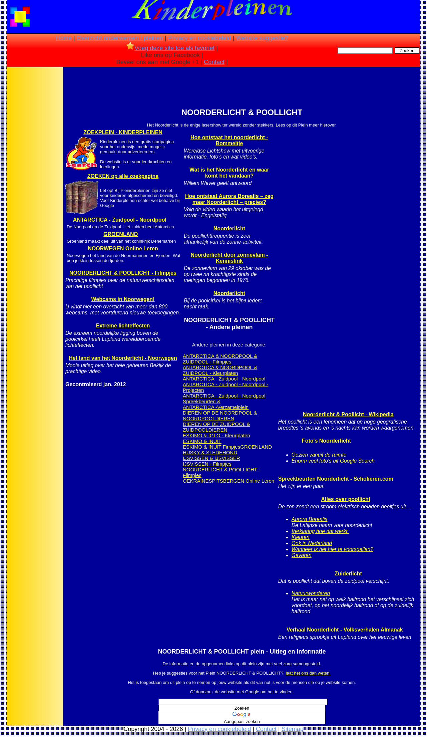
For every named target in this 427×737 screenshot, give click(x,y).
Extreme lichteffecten (123, 325)
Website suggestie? (262, 38)
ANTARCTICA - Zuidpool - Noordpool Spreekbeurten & (224, 398)
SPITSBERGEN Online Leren (241, 481)
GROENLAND (120, 234)
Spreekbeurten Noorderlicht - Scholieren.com (335, 479)
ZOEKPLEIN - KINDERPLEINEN (122, 132)
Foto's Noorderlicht (326, 441)
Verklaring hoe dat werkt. (320, 531)
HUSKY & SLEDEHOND (210, 452)
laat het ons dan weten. (308, 673)
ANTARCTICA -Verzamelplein (216, 407)
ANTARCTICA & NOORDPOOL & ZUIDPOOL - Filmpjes (220, 358)
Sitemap (293, 729)
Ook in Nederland (312, 543)
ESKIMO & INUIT (202, 441)
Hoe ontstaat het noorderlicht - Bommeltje (229, 140)
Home (64, 38)
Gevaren (302, 555)
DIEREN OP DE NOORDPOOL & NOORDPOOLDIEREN (220, 415)
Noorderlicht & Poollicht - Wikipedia (348, 414)
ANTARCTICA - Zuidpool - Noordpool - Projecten (225, 387)
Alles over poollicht (345, 499)
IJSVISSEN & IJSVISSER (211, 458)
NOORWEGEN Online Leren (123, 248)
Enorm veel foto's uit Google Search (333, 461)
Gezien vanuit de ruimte (319, 455)
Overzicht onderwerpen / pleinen (120, 38)
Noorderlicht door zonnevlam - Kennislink (229, 258)
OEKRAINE (196, 481)
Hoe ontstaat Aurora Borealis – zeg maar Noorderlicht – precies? (229, 199)
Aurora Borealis (309, 519)
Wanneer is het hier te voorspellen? (332, 549)
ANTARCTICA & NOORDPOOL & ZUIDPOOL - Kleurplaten (220, 370)
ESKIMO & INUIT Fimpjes (211, 447)
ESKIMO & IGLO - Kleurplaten (216, 435)
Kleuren (301, 537)
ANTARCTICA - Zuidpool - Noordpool (119, 220)
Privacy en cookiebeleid (199, 38)
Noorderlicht (229, 228)
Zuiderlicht (348, 573)
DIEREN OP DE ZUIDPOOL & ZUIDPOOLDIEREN (216, 427)
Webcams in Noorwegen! (122, 299)
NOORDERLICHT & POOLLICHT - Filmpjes (122, 273)
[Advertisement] (34, 173)
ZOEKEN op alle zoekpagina (122, 176)
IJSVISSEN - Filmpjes (207, 464)
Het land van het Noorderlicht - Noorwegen (123, 358)
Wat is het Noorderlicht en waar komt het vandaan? (229, 173)
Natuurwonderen (311, 593)
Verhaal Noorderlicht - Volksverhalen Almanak (345, 630)
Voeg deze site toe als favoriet (170, 48)
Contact (214, 62)
